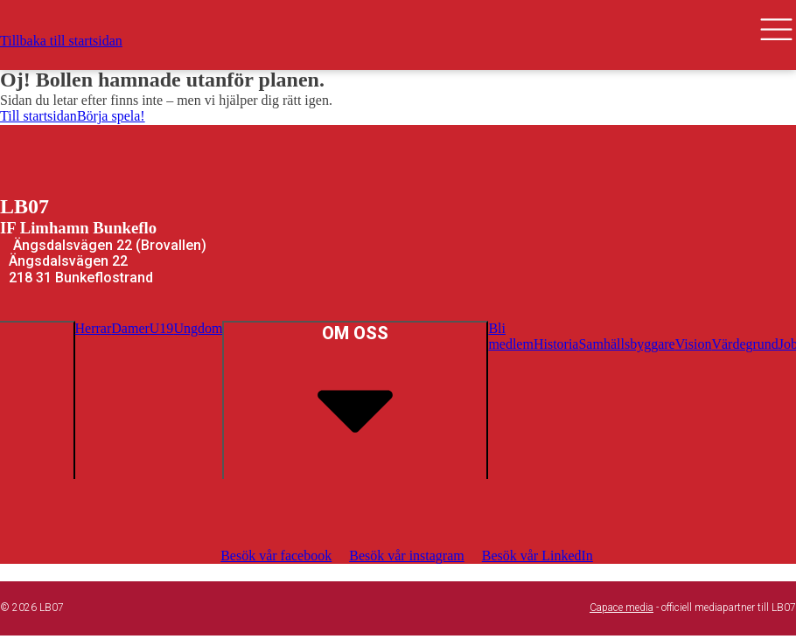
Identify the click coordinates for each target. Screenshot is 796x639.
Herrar (93, 328)
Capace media (621, 607)
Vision (693, 344)
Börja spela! (111, 115)
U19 (162, 328)
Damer (130, 328)
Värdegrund (744, 344)
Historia (556, 344)
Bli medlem (511, 336)
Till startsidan (38, 115)
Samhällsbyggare (626, 344)
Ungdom (197, 328)
